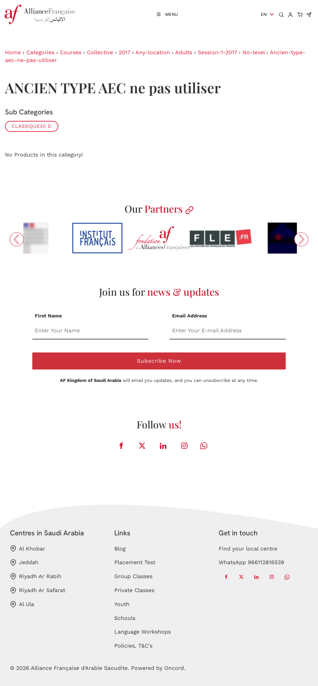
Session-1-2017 (217, 52)
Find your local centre (248, 549)
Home (13, 52)
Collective (100, 52)
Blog (119, 549)
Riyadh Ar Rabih (35, 576)
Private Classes (134, 590)
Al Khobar (27, 548)
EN (264, 14)
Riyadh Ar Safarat (37, 590)
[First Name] (90, 330)
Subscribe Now (159, 361)
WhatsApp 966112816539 (251, 562)
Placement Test (134, 562)
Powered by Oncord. (158, 668)
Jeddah (24, 562)
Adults (183, 52)
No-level (254, 52)
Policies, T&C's (133, 646)
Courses (70, 52)
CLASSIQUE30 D (32, 126)
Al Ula (22, 604)
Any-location (152, 52)
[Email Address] (228, 330)
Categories (40, 52)
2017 (124, 52)
